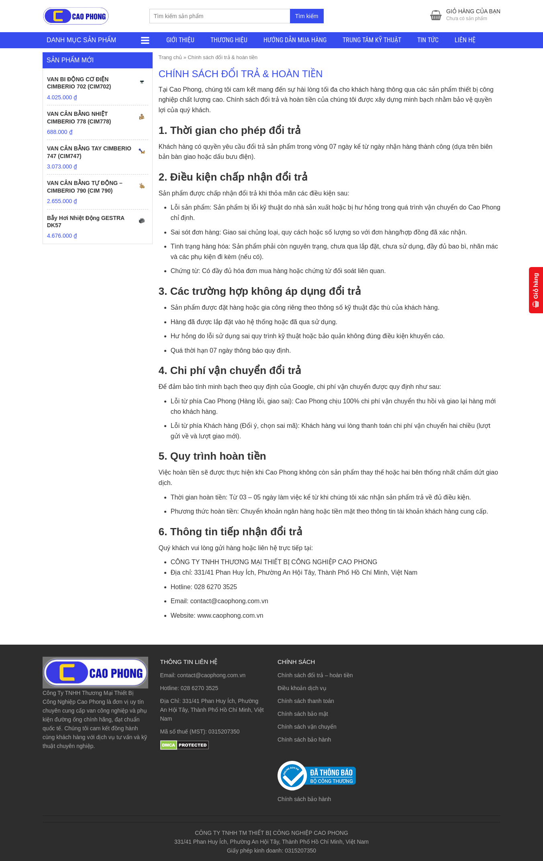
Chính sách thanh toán (306, 701)
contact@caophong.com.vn (211, 675)
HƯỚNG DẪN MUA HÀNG (295, 40)
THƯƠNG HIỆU (228, 40)
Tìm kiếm (306, 16)
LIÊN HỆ (465, 40)
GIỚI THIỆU (180, 40)
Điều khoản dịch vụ (302, 688)
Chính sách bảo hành (304, 739)
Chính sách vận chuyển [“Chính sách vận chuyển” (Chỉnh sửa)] (307, 726)
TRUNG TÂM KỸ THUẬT (372, 40)
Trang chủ (170, 57)
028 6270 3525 (199, 688)
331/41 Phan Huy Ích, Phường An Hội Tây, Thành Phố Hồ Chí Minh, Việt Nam (212, 710)
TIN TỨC (428, 40)
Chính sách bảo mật (303, 714)
